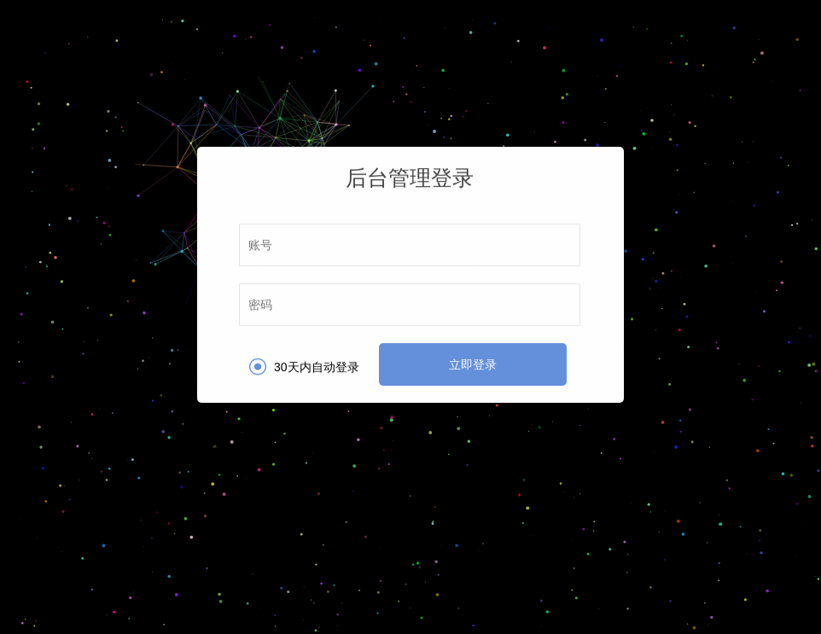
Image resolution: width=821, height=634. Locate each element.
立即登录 (473, 364)
